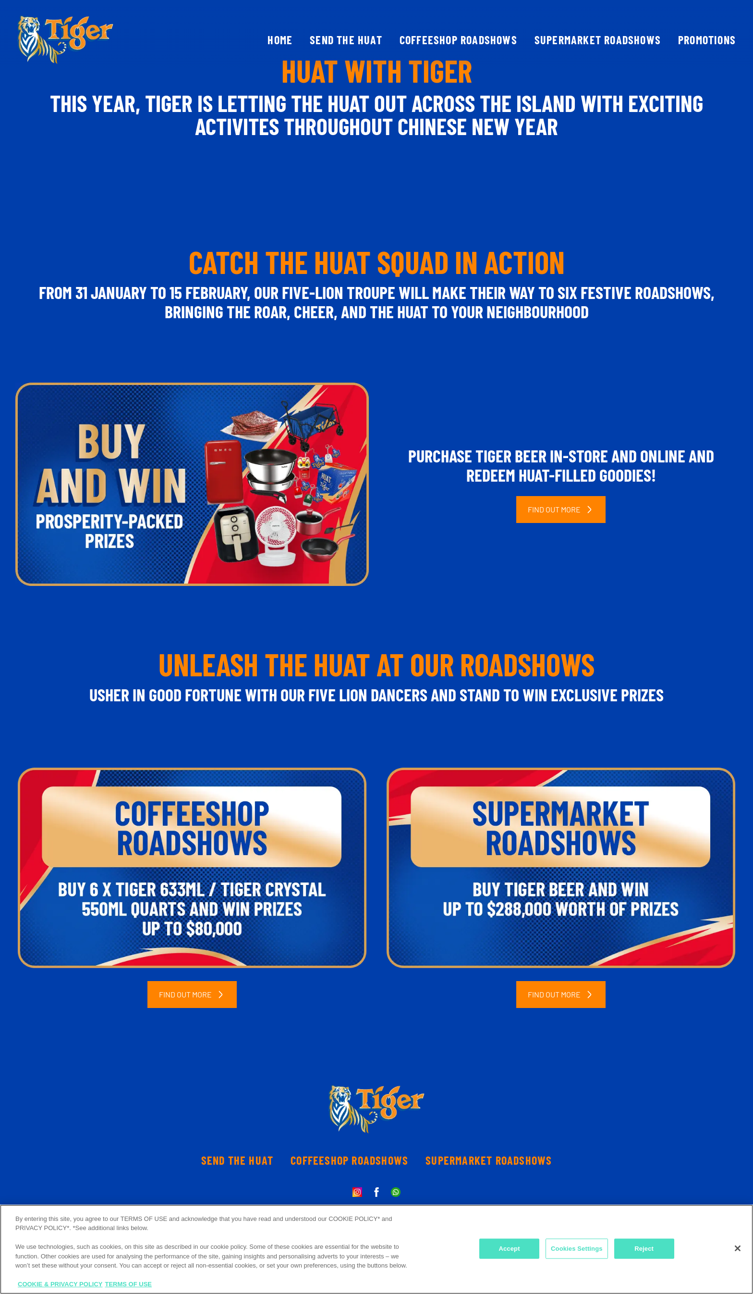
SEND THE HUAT (346, 40)
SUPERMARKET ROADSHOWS (597, 40)
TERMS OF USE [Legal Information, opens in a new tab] (128, 1284)
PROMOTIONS (707, 40)
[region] (376, 1249)
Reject (644, 1248)
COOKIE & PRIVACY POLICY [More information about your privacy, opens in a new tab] (60, 1284)
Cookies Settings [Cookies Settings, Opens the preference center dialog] (577, 1248)
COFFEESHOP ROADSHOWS (458, 40)
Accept (509, 1248)
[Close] (737, 1248)
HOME (279, 40)
